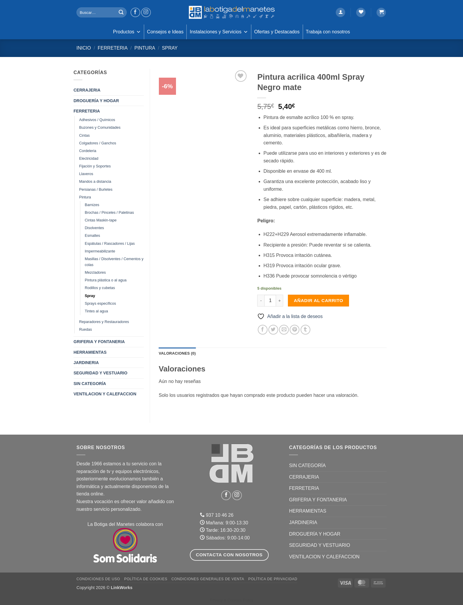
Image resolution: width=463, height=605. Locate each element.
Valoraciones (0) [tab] (177, 353)
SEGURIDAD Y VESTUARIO (100, 373)
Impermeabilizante (100, 251)
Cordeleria (87, 151)
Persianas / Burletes (96, 189)
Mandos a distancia (95, 182)
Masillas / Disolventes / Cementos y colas (114, 262)
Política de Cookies (145, 579)
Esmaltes (92, 236)
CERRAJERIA (87, 90)
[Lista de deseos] (361, 12)
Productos (127, 32)
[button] (340, 12)
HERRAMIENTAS (90, 352)
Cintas (84, 135)
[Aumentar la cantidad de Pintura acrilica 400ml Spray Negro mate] (279, 300)
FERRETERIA (113, 47)
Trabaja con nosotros (328, 31)
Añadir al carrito (318, 300)
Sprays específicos (100, 303)
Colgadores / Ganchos (97, 143)
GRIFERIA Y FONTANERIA (99, 341)
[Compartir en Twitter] (273, 330)
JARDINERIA (86, 362)
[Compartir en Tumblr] (305, 330)
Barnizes (92, 205)
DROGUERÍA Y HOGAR (96, 100)
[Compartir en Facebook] (263, 330)
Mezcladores (95, 272)
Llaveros (86, 174)
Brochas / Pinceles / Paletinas (109, 213)
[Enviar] (121, 12)
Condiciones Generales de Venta (208, 579)
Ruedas (85, 329)
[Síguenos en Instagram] (146, 12)
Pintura (144, 47)
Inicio (83, 47)
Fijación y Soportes (95, 166)
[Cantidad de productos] (270, 300)
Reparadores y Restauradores (104, 322)
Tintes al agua (96, 311)
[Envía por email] (284, 330)
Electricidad (88, 158)
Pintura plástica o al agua (105, 280)
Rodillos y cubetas (100, 288)
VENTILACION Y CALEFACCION (105, 394)
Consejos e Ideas (165, 31)
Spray (169, 47)
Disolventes (94, 228)
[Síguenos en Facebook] (135, 12)
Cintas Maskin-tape (101, 220)
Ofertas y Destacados (277, 31)
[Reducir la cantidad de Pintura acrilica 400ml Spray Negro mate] (260, 300)
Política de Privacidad (272, 579)
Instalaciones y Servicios (219, 32)
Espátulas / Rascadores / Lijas (110, 244)
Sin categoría (90, 383)
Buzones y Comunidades (99, 127)
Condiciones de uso (98, 579)
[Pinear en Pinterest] (294, 330)
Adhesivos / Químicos (97, 120)
